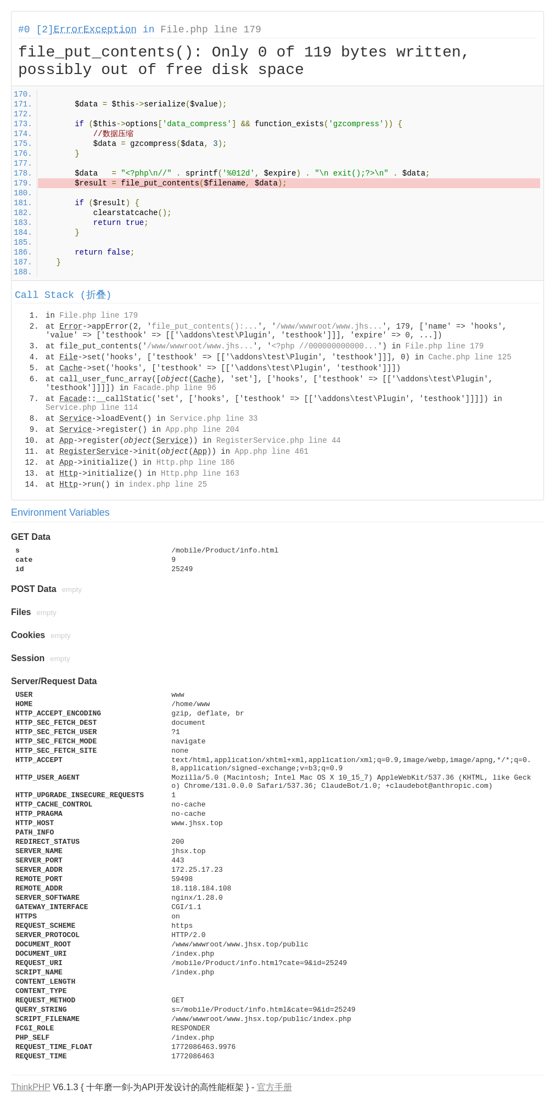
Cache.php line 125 (469, 357)
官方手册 (274, 1087)
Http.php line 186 (195, 462)
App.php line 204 (202, 429)
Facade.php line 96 (174, 388)
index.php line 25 (167, 484)
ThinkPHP (31, 1087)
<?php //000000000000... (325, 346)
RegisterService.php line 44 (278, 440)
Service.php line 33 (214, 418)
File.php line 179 (210, 29)
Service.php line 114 (92, 407)
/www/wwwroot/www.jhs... (329, 326)
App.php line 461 (272, 451)
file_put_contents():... (204, 326)
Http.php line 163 (200, 473)
